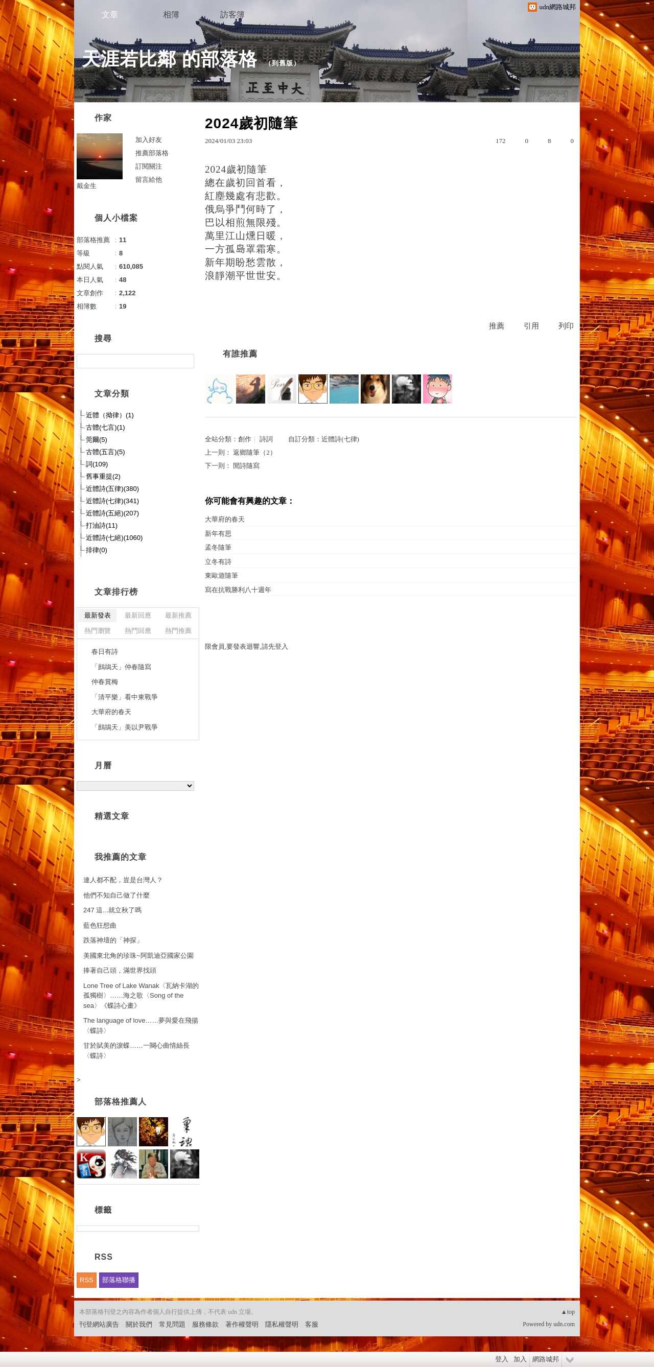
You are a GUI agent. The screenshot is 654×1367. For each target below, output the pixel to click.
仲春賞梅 (104, 682)
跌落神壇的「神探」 (113, 940)
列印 (566, 326)
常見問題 (172, 1324)
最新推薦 (178, 615)
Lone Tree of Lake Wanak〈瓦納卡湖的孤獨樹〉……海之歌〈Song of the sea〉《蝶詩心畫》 (141, 995)
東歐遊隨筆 (221, 575)
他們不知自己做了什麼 (116, 895)
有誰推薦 (240, 353)
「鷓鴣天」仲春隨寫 (121, 667)
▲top (568, 1311)
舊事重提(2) (103, 476)
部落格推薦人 (121, 1101)
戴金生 (87, 186)
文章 (110, 14)
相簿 (171, 14)
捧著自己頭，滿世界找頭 (119, 970)
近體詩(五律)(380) (112, 488)
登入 (501, 1359)
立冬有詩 (218, 561)
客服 (311, 1324)
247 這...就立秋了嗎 (112, 910)
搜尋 (185, 361)
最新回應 (138, 615)
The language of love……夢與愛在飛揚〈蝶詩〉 (140, 1025)
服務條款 (205, 1324)
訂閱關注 (148, 166)
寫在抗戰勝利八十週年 (238, 590)
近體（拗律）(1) (110, 415)
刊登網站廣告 (99, 1324)
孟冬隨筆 (218, 547)
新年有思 (218, 533)
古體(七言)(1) (105, 427)
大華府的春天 (225, 519)
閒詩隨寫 (246, 465)
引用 (531, 326)
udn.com (564, 1324)
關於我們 (139, 1324)
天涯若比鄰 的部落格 (170, 59)
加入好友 (148, 140)
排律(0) (96, 550)
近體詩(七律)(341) (112, 501)
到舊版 (282, 63)
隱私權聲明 (281, 1324)
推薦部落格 (152, 153)
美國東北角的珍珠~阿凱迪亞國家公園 (138, 955)
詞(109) (97, 464)
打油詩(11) (102, 525)
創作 (244, 439)
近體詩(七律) (340, 439)
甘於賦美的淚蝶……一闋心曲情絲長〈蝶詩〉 (136, 1050)
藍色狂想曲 (99, 925)
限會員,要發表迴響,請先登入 (246, 646)
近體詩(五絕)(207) (112, 513)
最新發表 (97, 615)
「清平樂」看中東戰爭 (124, 697)
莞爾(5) (96, 439)
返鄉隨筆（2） (254, 452)
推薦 (496, 326)
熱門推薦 (178, 630)
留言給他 (148, 179)
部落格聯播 (118, 1280)
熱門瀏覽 (97, 630)
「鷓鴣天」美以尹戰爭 (124, 727)
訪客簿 (232, 14)
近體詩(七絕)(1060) (114, 537)
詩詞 (266, 439)
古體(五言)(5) (105, 452)
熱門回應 (138, 630)
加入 (520, 1359)
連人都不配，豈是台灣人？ (123, 880)
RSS (87, 1280)
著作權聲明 (242, 1324)
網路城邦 (545, 1359)
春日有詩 (104, 651)
